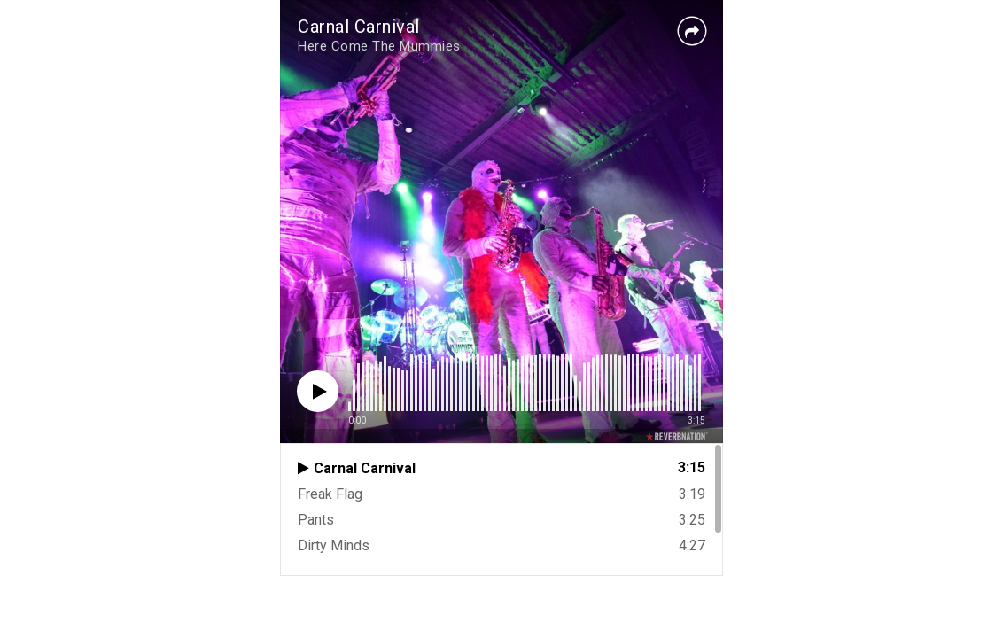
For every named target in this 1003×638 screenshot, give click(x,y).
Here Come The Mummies (379, 46)
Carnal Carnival (359, 26)
